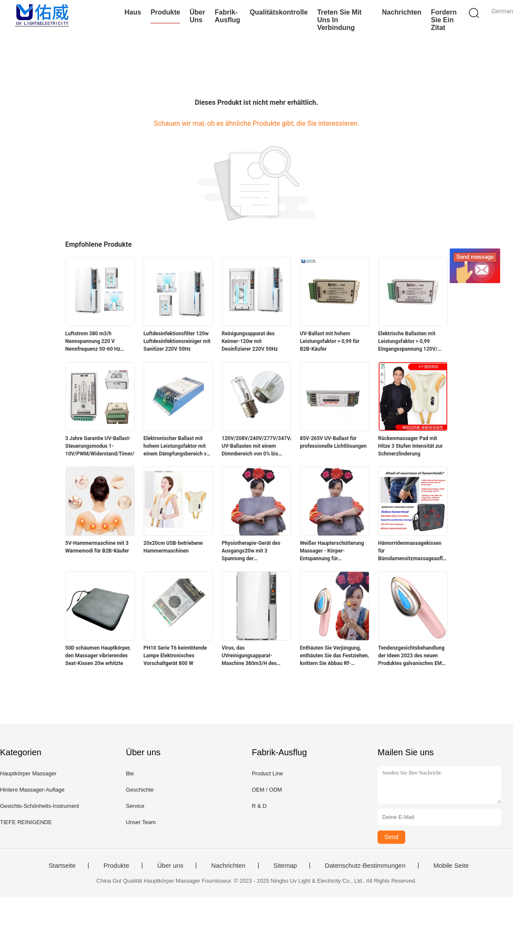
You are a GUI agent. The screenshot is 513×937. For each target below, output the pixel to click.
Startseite (61, 866)
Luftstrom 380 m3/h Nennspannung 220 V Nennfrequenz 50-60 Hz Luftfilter (93, 342)
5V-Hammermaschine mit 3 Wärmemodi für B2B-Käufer (97, 547)
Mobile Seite (451, 866)
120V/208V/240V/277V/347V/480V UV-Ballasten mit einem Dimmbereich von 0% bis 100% (256, 446)
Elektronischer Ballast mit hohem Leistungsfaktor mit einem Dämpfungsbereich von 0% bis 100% (178, 446)
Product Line (267, 773)
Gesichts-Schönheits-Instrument (39, 806)
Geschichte (139, 789)
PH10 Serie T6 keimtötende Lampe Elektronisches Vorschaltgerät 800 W (175, 655)
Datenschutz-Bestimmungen (365, 866)
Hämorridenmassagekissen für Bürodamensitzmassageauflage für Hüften (413, 551)
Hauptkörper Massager (28, 773)
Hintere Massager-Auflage (32, 789)
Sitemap (285, 866)
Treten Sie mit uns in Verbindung (339, 20)
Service (135, 806)
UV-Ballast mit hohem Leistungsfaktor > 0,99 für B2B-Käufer (330, 341)
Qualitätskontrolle (279, 12)
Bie (130, 773)
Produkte (165, 12)
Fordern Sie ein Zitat (444, 20)
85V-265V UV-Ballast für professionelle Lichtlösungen (333, 442)
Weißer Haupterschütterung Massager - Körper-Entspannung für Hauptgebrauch (332, 551)
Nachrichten (401, 12)
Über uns (197, 16)
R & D (259, 806)
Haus (132, 12)
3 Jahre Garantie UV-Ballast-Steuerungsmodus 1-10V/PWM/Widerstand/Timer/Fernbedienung (100, 446)
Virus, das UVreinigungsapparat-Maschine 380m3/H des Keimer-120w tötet (249, 656)
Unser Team (141, 822)
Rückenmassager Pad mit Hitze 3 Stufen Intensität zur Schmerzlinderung (410, 446)
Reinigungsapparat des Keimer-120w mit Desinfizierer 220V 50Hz (250, 341)
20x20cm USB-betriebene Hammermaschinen (173, 547)
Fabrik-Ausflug (227, 16)
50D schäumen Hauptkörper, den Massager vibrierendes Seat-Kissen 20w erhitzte (98, 655)
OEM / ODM (267, 789)
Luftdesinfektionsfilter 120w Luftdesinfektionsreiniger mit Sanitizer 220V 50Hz (177, 341)
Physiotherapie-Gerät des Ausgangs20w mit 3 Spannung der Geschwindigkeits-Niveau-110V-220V (252, 551)
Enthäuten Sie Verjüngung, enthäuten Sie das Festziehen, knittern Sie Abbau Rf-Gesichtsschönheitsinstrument (334, 656)
